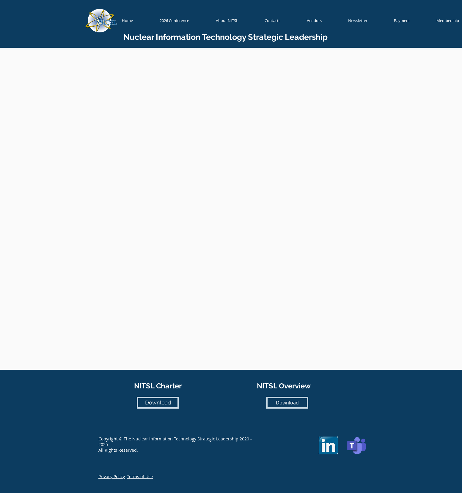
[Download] (158, 403)
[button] (111, 476)
